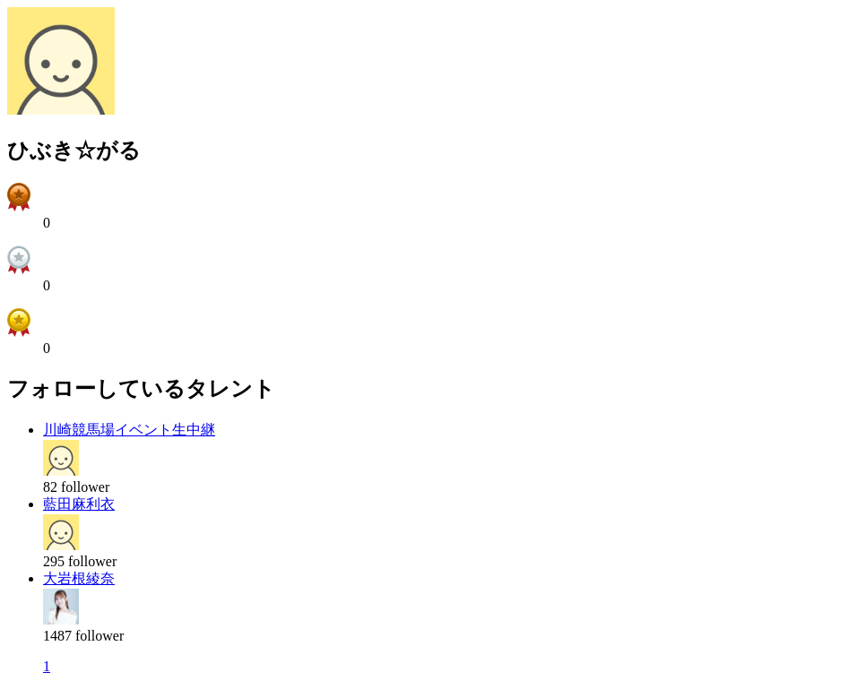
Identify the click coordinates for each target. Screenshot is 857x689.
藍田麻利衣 (79, 504)
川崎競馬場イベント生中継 (129, 429)
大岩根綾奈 (79, 578)
